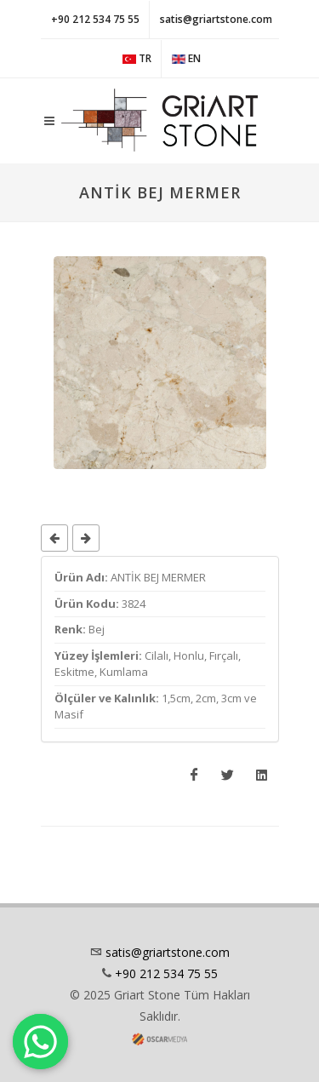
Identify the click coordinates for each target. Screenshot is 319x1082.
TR (136, 58)
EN (186, 58)
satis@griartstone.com (216, 19)
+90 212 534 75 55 (95, 19)
